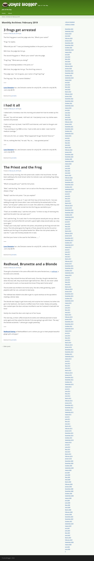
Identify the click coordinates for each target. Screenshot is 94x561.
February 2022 (69, 122)
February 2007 (69, 540)
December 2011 (69, 405)
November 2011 (69, 407)
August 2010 (68, 442)
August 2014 (68, 331)
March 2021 (68, 147)
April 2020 (67, 173)
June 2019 (67, 196)
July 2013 (67, 361)
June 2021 (67, 140)
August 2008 (68, 498)
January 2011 (68, 431)
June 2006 (67, 549)
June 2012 (67, 391)
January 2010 (68, 458)
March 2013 (68, 370)
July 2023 (67, 82)
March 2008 (68, 510)
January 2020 (68, 180)
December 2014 (69, 321)
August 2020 (68, 164)
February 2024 (69, 66)
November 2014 (69, 324)
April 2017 (67, 256)
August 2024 (68, 52)
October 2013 (68, 354)
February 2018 (69, 233)
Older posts (6, 346)
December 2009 (69, 461)
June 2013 (67, 363)
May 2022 (67, 115)
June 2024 (67, 57)
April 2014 (67, 340)
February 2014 (69, 345)
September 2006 (69, 542)
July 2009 (67, 472)
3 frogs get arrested (20, 30)
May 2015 (67, 310)
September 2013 (69, 356)
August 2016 (68, 275)
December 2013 (69, 349)
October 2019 (68, 187)
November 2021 (69, 129)
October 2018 (68, 215)
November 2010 (69, 435)
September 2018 (69, 217)
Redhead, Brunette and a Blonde (30, 264)
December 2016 (69, 266)
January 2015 (68, 319)
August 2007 (68, 526)
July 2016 (67, 277)
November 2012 (69, 379)
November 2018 (69, 212)
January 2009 (68, 486)
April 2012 (67, 396)
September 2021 (69, 133)
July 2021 (67, 138)
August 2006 (68, 544)
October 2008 (68, 493)
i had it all (12, 105)
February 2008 (69, 512)
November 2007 (69, 519)
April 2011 (67, 424)
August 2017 (68, 247)
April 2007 (67, 535)
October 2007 (68, 521)
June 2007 (67, 530)
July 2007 (67, 528)
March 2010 (68, 454)
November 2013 (69, 352)
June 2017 (67, 252)
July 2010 (67, 444)
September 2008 (69, 496)
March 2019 (68, 203)
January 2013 (68, 375)
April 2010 (67, 451)
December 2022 (69, 98)
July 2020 (67, 166)
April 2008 (67, 507)
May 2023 (67, 87)
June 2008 (67, 503)
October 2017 (68, 242)
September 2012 (69, 384)
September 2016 (69, 273)
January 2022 (68, 124)
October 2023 (68, 75)
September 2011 (69, 412)
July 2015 (67, 305)
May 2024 (67, 59)
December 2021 (69, 126)
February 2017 (69, 261)
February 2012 (69, 400)
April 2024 (67, 61)
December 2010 (69, 433)
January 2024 (68, 68)
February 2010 (69, 456)
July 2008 (67, 500)
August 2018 (68, 219)
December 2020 (69, 154)
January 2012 (68, 403)
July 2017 (67, 249)
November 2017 (69, 240)
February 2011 (69, 428)
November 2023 (69, 73)
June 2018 (67, 224)
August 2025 (68, 33)
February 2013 (69, 373)
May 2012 (67, 393)
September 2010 (69, 440)
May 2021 (67, 143)
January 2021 (68, 152)
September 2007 (69, 523)
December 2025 (69, 29)
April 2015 (67, 312)
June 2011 (67, 419)
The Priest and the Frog (23, 167)
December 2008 (69, 489)
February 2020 (69, 177)
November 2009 (69, 463)
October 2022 (68, 103)
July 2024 (67, 54)
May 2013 (67, 366)
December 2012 (69, 377)
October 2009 (68, 465)
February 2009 (69, 484)
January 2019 (68, 208)
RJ (20, 33)
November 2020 (69, 156)
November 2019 (69, 184)
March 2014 (68, 342)
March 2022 (68, 119)
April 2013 (67, 368)
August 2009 (68, 470)
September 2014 (69, 328)
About (10, 13)
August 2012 (68, 386)
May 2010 (67, 449)
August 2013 (68, 359)
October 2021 (68, 131)
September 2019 (69, 189)
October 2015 (68, 298)
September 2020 (69, 161)
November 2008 (69, 491)
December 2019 (69, 182)
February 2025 (69, 38)
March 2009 (68, 482)
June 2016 (67, 280)
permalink (13, 96)
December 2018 (69, 210)
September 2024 (69, 50)
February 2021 (69, 150)
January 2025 (68, 40)
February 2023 (69, 94)
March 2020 (68, 175)
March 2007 (68, 537)
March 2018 (68, 231)
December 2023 (69, 71)
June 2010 (67, 447)
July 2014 (67, 333)
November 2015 (69, 296)
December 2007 (69, 516)
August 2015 (68, 303)
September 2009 (69, 468)
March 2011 (68, 426)
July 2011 (67, 417)
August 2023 (68, 80)
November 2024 (69, 45)
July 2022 (67, 110)
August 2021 (68, 136)
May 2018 (67, 226)
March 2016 (68, 287)
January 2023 (68, 96)
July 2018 (67, 222)
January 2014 (68, 347)
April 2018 (67, 229)
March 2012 (68, 398)
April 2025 (67, 36)
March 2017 (68, 259)
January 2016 (68, 291)
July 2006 (67, 547)
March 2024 (68, 64)
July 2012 (67, 389)
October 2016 (68, 270)
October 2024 (68, 47)
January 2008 (68, 514)
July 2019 (67, 194)
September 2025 (69, 31)
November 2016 (69, 268)
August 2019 (68, 191)
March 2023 (68, 91)
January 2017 (68, 263)
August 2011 (68, 414)
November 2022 (69, 101)
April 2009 (67, 479)
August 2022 (68, 108)
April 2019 (67, 201)
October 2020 (68, 159)
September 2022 (69, 105)
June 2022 (67, 112)
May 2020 (67, 170)
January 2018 (68, 235)
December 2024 (69, 43)
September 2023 (69, 78)
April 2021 (67, 145)
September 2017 (69, 245)
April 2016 (67, 284)
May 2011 (67, 421)
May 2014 (67, 338)
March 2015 (68, 314)
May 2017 (67, 254)
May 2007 (67, 533)
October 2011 (68, 410)
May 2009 (67, 477)
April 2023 (67, 89)
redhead (54, 271)
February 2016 (69, 289)
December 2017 (69, 238)
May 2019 (67, 198)
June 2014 (67, 335)
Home (4, 13)
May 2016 (67, 282)
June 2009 (67, 475)
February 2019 (69, 205)
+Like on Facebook (70, 22)
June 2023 (67, 84)
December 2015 (69, 294)
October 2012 (68, 382)
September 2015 (69, 301)
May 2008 (67, 505)
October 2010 (68, 438)
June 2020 (67, 168)
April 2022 (67, 117)
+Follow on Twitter (70, 24)
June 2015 (67, 307)
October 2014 (68, 326)
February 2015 (69, 317)
